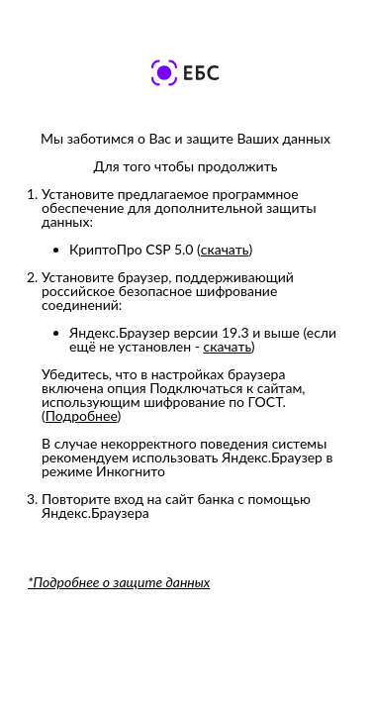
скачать (225, 249)
